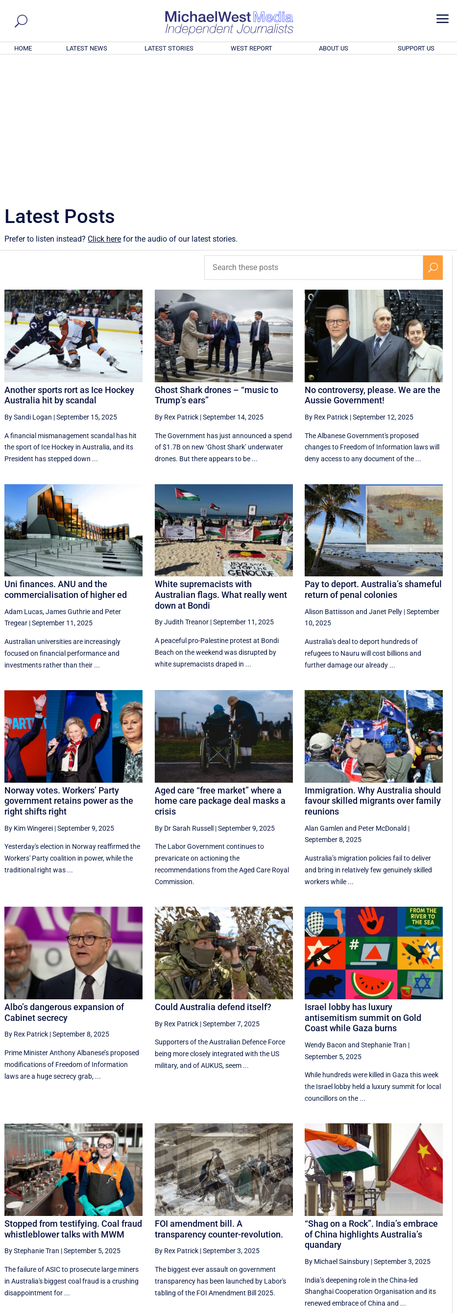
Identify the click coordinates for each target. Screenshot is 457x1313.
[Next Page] (433, 1214)
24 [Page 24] (410, 1215)
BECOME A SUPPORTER (408, 1252)
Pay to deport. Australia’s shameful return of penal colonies (373, 456)
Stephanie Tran (384, 912)
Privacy (433, 1307)
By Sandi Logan (28, 284)
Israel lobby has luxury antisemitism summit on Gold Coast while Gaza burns (363, 884)
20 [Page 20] (311, 1215)
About (380, 1307)
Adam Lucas (23, 478)
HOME (23, 48)
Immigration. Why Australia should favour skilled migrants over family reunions (373, 667)
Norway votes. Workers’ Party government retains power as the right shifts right (68, 667)
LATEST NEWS (86, 48)
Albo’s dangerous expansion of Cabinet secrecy (64, 879)
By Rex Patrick (176, 284)
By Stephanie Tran (31, 1117)
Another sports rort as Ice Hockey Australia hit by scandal (69, 262)
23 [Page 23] (385, 1215)
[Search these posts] (314, 134)
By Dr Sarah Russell (184, 695)
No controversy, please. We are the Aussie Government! (372, 262)
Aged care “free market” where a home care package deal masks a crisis (220, 667)
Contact (405, 1307)
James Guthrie (68, 478)
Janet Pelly (385, 478)
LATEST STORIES (168, 48)
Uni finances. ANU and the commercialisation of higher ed (65, 456)
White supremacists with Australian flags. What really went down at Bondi (221, 461)
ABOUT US (333, 48)
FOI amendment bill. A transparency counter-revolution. (219, 1095)
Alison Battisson (329, 478)
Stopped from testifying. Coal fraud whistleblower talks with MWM (73, 1095)
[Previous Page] (288, 1214)
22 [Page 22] (361, 1215)
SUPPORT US (416, 48)
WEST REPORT (251, 48)
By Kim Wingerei (28, 695)
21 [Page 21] (336, 1215)
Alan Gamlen (324, 695)
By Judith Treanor (182, 489)
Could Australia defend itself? (213, 873)
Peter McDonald (382, 695)
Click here (104, 105)
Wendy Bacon (325, 912)
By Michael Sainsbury (337, 1128)
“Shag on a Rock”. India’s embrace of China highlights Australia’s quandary (371, 1100)
